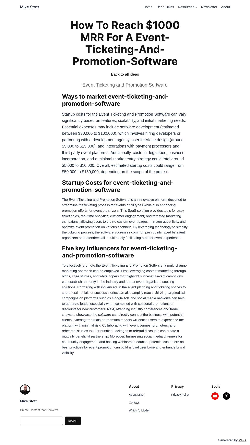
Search (73, 420)
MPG (242, 440)
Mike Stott (29, 7)
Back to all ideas (125, 74)
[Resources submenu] (196, 7)
